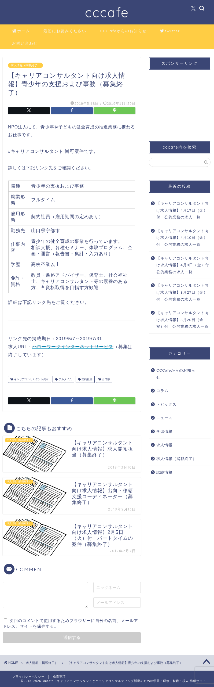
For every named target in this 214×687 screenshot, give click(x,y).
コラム (162, 391)
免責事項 (59, 676)
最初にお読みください (64, 30)
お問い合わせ (25, 43)
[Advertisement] (178, 101)
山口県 (105, 379)
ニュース (164, 418)
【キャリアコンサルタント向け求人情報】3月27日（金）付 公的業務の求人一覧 (182, 292)
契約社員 (86, 379)
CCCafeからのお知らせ (123, 30)
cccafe (107, 12)
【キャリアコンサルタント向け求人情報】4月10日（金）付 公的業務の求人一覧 (182, 238)
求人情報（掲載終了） (25, 65)
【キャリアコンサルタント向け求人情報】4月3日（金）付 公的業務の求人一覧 (182, 265)
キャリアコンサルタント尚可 (31, 379)
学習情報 (164, 432)
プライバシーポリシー (28, 676)
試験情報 (164, 472)
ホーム (21, 31)
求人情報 (164, 445)
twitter (170, 31)
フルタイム (65, 379)
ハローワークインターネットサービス (72, 346)
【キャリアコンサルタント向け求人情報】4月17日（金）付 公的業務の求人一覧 (182, 210)
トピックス (166, 404)
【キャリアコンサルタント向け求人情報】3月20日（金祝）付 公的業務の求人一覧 (182, 320)
